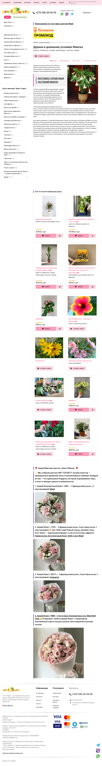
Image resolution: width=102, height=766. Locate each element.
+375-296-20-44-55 (44, 12)
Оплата (44, 2)
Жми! (52, 489)
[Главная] (11, 692)
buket (61, 2)
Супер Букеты (57, 693)
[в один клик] (60, 236)
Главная (35, 42)
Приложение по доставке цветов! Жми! (54, 24)
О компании (17, 2)
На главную (6, 2)
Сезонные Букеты (56, 701)
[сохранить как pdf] (89, 60)
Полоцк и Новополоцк (19, 17)
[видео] (53, 61)
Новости (36, 2)
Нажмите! (54, 577)
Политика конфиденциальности (12, 753)
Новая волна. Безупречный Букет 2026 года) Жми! (59, 536)
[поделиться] (64, 60)
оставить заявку (43, 56)
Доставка (53, 2)
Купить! (47, 236)
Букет (10, 705)
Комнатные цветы (44, 42)
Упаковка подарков (56, 706)
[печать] (76, 60)
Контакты (27, 2)
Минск (7, 17)
